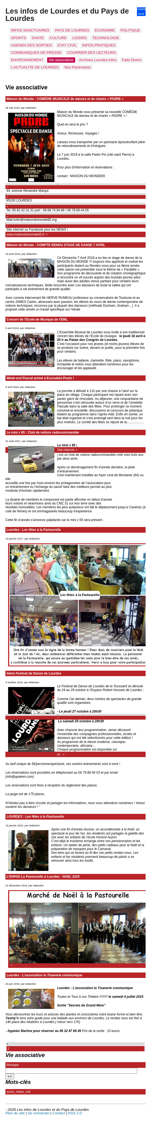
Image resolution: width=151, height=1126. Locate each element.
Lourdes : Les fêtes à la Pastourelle (33, 530)
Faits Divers (132, 60)
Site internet (65, 450)
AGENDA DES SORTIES (31, 45)
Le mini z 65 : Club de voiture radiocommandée (42, 432)
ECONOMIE (105, 30)
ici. (59, 754)
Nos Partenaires (77, 67)
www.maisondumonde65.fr (25, 234)
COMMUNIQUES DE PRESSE (36, 53)
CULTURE (58, 38)
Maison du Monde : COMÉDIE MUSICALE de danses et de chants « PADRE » (64, 99)
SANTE (38, 38)
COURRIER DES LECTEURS (91, 53)
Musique (12, 1065)
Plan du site (15, 1113)
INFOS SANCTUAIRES (30, 30)
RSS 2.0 (75, 1113)
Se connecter (38, 1113)
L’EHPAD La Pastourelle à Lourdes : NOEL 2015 (43, 877)
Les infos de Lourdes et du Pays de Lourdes (67, 15)
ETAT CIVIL (67, 45)
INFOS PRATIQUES (99, 45)
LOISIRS (79, 38)
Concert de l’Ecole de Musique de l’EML (37, 319)
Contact (58, 1113)
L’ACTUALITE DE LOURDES (35, 67)
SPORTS (18, 38)
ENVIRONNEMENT (27, 60)
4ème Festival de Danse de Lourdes (33, 673)
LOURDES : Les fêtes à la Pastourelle (35, 816)
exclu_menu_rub (18, 1092)
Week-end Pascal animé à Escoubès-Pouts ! (40, 378)
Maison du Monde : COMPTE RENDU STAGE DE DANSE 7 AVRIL (55, 245)
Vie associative (61, 60)
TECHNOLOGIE (105, 38)
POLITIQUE (130, 30)
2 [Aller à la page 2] (8, 1048)
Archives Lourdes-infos (97, 60)
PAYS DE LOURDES (72, 30)
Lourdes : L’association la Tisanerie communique (44, 975)
